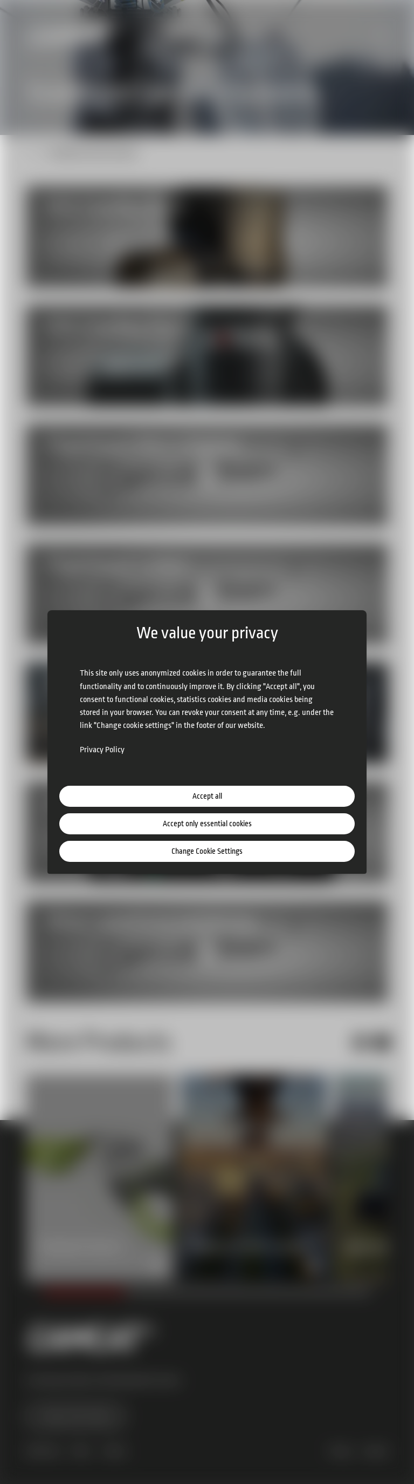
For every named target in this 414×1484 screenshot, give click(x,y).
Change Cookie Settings (207, 851)
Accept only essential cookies (207, 823)
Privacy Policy (102, 749)
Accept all (207, 796)
